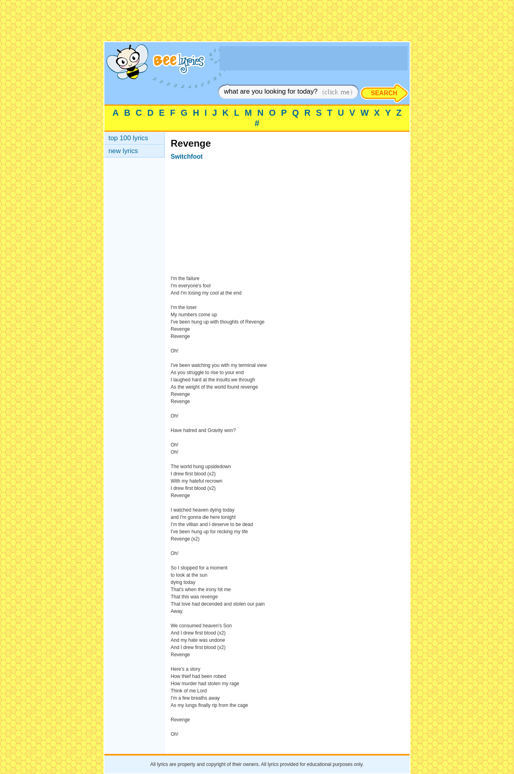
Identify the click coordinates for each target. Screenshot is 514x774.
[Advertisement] (257, 23)
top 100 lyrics (128, 138)
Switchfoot (187, 156)
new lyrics (123, 151)
